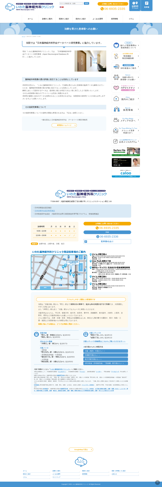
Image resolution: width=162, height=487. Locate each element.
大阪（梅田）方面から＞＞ (95, 351)
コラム (25, 477)
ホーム (25, 471)
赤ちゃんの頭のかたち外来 (106, 390)
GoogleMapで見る (81, 449)
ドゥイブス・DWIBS (88, 385)
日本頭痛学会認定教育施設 (45, 211)
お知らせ (114, 474)
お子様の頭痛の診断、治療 (102, 388)
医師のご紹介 (86, 471)
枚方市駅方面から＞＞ (93, 359)
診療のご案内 (56, 471)
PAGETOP (81, 462)
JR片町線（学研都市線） (104, 363)
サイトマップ (56, 477)
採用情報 (84, 474)
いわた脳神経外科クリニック (59, 369)
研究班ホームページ (64, 125)
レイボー (98, 371)
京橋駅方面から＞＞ (92, 355)
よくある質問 (56, 474)
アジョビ (82, 371)
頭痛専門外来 (60, 375)
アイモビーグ (115, 371)
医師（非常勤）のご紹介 (119, 471)
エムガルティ (62, 371)
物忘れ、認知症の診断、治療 (61, 390)
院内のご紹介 (27, 474)
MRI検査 (36, 385)
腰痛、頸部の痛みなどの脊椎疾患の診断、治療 (84, 390)
